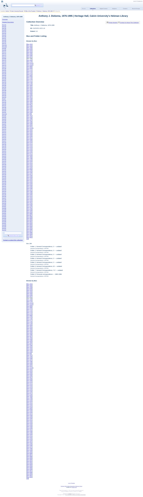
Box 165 (4, 35)
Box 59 (4, 98)
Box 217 (4, 140)
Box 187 (4, 80)
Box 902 (4, 230)
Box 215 (4, 137)
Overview (5, 19)
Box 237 (4, 179)
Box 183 (4, 73)
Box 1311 (4, 45)
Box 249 (4, 201)
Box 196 (4, 103)
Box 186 (4, 78)
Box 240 (4, 184)
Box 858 (4, 157)
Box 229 (4, 166)
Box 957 (4, 88)
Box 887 (4, 206)
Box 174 (4, 56)
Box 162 (4, 26)
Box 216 (4, 139)
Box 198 (4, 107)
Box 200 (4, 110)
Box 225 (4, 159)
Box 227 (4, 162)
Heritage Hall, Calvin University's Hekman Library (71, 486)
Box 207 (4, 124)
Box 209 (4, 127)
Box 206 (4, 122)
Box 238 (4, 181)
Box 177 (4, 63)
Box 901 (4, 228)
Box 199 (4, 109)
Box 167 (4, 38)
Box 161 (4, 24)
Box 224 (4, 156)
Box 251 (4, 193)
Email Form (74, 487)
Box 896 (4, 221)
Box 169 (4, 41)
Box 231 (4, 169)
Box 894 (4, 218)
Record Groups (136, 8)
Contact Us (139, 1)
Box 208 (4, 125)
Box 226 (4, 161)
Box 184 (4, 75)
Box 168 (4, 40)
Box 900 (4, 226)
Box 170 (4, 43)
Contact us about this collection (13, 240)
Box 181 (4, 70)
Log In (134, 1)
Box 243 (4, 189)
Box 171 (4, 51)
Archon (7, 11)
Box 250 (4, 203)
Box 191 (4, 92)
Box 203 (4, 117)
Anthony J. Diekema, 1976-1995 (45, 11)
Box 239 (4, 183)
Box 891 (4, 213)
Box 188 (4, 90)
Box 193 (4, 95)
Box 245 (4, 194)
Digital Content (103, 8)
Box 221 (4, 151)
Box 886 (4, 204)
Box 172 (4, 53)
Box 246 (4, 196)
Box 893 (4, 216)
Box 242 (4, 188)
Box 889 (4, 209)
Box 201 (4, 112)
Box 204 (4, 119)
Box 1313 (4, 114)
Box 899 (4, 58)
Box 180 (4, 68)
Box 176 (4, 61)
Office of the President (30, 11)
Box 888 (4, 208)
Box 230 (4, 167)
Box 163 (4, 31)
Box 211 (4, 130)
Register (73, 483)
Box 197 (4, 105)
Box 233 (4, 172)
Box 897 (4, 223)
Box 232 (4, 171)
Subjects (114, 8)
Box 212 (4, 132)
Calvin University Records (17, 11)
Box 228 (4, 164)
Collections (93, 8)
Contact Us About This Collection (129, 22)
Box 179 (4, 66)
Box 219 (4, 147)
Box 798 (4, 146)
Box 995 (4, 48)
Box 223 (4, 154)
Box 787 (4, 100)
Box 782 (4, 87)
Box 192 (4, 93)
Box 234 (4, 174)
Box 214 (4, 135)
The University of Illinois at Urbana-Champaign (75, 494)
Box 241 (4, 186)
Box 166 (4, 36)
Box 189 (4, 85)
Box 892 (4, 214)
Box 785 (4, 28)
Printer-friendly (113, 22)
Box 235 (4, 176)
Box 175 (4, 60)
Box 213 (4, 134)
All (27, 239)
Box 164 (4, 33)
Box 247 (4, 198)
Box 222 (4, 152)
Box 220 (4, 149)
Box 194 (4, 97)
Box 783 (4, 144)
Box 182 (4, 72)
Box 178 (4, 65)
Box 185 (4, 77)
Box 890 (4, 211)
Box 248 (4, 199)
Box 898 (4, 225)
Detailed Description (8, 22)
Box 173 (4, 55)
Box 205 (4, 120)
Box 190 (4, 83)
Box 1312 (4, 46)
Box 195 (4, 102)
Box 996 (4, 50)
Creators (125, 8)
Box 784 (4, 82)
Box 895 (4, 220)
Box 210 (4, 129)
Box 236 (4, 177)
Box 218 (4, 142)
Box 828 (4, 29)
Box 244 (4, 191)
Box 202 (4, 115)
